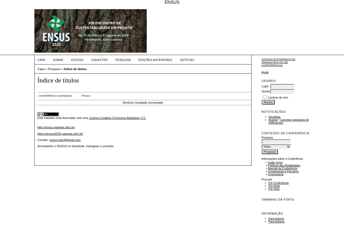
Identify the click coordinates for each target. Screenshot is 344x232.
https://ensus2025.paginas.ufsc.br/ (60, 133)
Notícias (187, 60)
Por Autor (274, 185)
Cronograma (276, 174)
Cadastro (99, 60)
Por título (274, 188)
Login (265, 86)
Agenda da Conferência (282, 168)
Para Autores (276, 221)
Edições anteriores (156, 60)
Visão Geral (275, 162)
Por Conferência (278, 183)
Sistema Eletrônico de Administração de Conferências (278, 62)
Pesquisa (123, 60)
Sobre (58, 60)
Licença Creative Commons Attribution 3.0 (117, 117)
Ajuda (265, 72)
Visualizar (274, 116)
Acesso (77, 60)
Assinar (273, 119)
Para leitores (276, 218)
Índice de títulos (75, 69)
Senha (266, 91)
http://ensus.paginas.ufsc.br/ (56, 127)
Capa (41, 60)
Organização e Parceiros (283, 171)
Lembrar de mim (278, 97)
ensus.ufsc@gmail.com (65, 140)
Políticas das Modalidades (284, 165)
